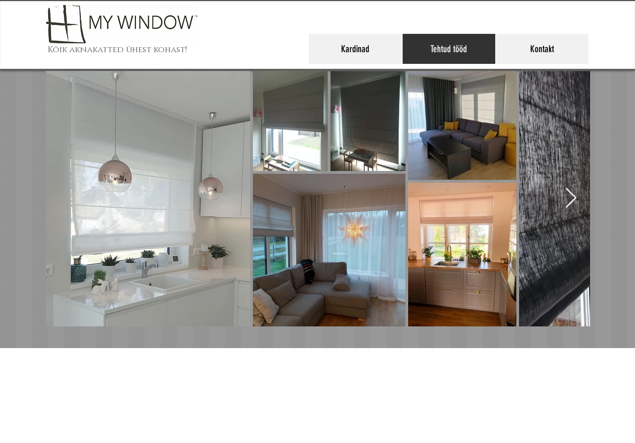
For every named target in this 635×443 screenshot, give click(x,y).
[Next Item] (571, 198)
